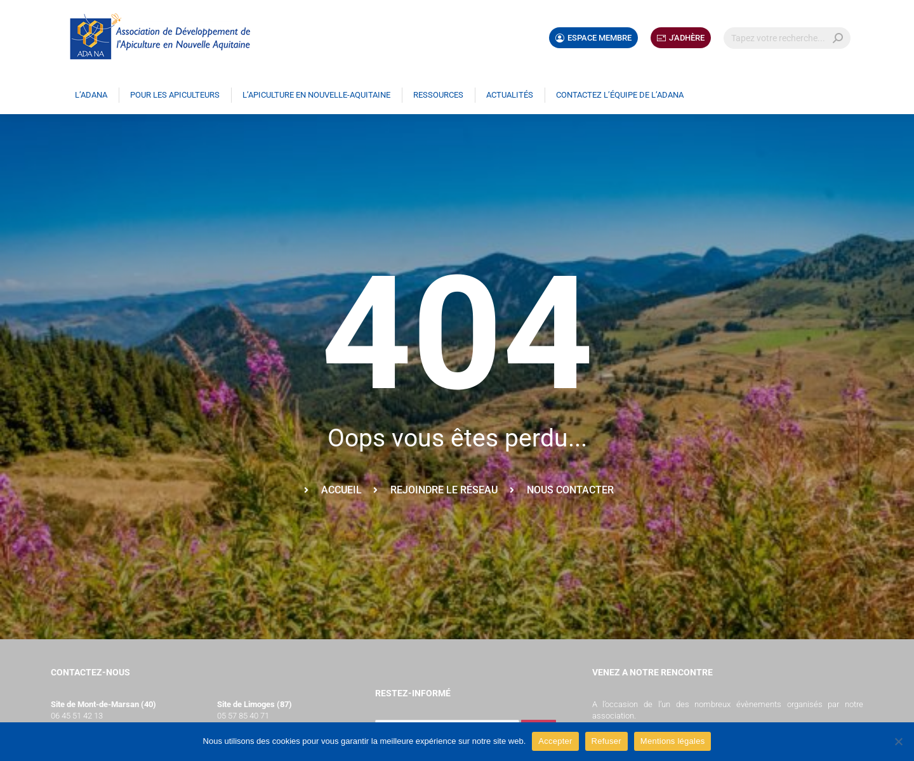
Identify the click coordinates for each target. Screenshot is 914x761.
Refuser (606, 741)
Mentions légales (672, 741)
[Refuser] (898, 741)
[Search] (787, 38)
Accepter (555, 741)
